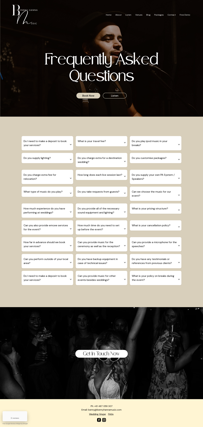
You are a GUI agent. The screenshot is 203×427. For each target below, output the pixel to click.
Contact (172, 14)
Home (108, 14)
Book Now (88, 95)
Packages (159, 14)
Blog (148, 14)
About (118, 14)
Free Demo (185, 14)
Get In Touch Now (101, 354)
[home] (25, 15)
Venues (139, 14)
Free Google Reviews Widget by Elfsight (15, 424)
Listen (128, 14)
